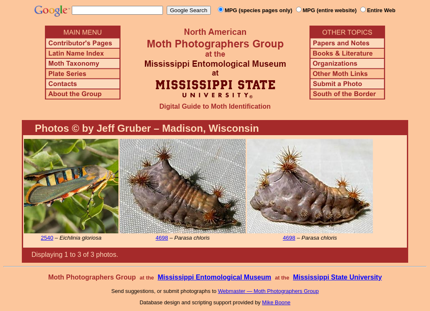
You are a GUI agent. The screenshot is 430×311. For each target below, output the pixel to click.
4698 (162, 238)
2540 (47, 238)
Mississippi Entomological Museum (214, 277)
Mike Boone (276, 302)
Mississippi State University (337, 277)
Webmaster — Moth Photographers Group (268, 291)
